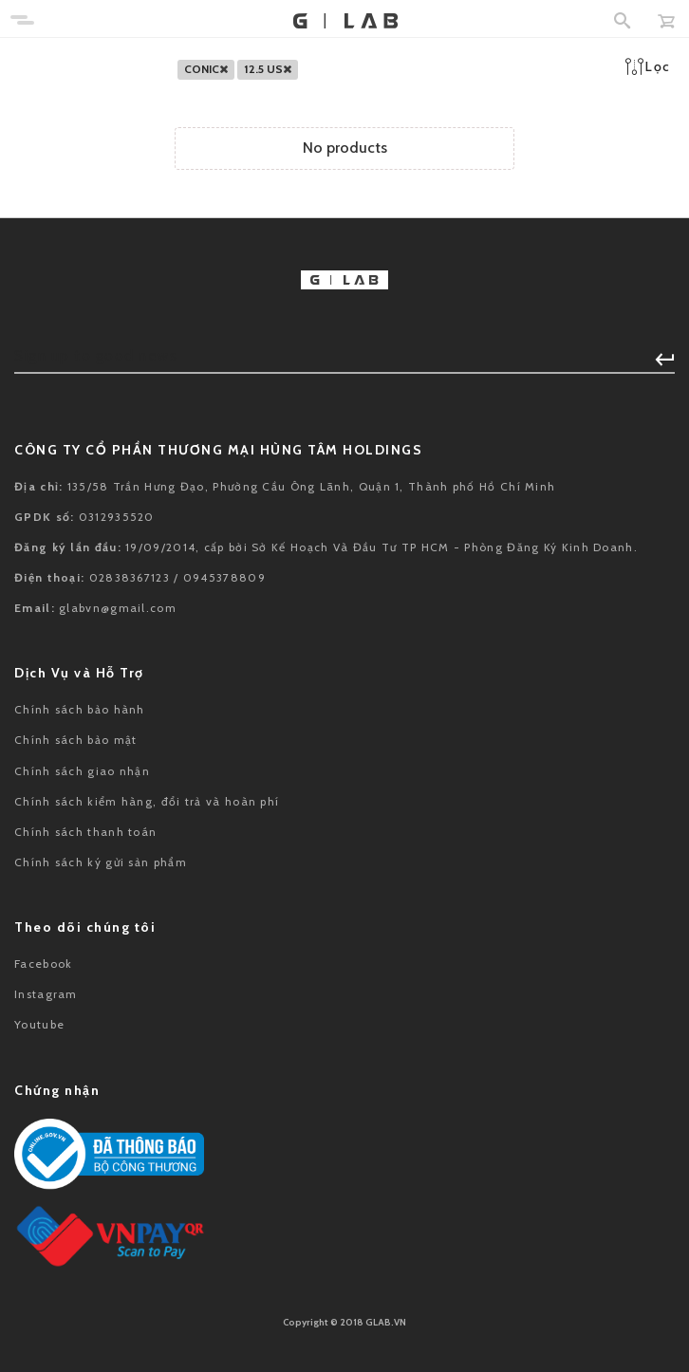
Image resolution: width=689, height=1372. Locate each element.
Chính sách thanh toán (85, 832)
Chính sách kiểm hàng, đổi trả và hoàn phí (146, 801)
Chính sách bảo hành (79, 709)
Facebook (43, 963)
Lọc (647, 66)
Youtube (39, 1024)
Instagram (46, 994)
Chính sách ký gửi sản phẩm (100, 862)
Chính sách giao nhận (82, 771)
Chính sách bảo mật (75, 739)
